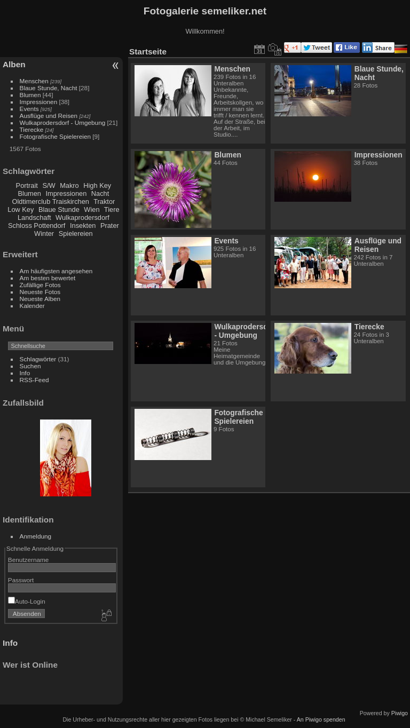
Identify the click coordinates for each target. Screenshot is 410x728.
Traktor (104, 201)
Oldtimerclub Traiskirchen (50, 201)
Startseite (148, 51)
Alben (14, 64)
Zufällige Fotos (40, 284)
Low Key (20, 209)
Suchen (30, 365)
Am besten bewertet (48, 277)
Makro (69, 185)
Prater (109, 225)
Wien (91, 209)
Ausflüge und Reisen (49, 115)
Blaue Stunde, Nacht (48, 87)
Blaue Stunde (59, 209)
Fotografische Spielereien (55, 136)
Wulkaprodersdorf (82, 217)
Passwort (21, 579)
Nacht (100, 193)
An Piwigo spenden (321, 719)
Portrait (27, 185)
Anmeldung (36, 536)
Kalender (32, 305)
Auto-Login (26, 601)
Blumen (30, 94)
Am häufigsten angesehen (56, 270)
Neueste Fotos (40, 291)
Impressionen (39, 101)
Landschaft (34, 217)
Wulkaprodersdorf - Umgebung (63, 122)
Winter (44, 234)
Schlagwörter (38, 358)
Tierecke (32, 129)
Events (29, 108)
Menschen (34, 80)
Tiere (112, 209)
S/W (48, 185)
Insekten (83, 225)
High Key (97, 185)
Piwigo (399, 713)
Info (25, 372)
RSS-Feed (34, 379)
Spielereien (76, 234)
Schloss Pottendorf (36, 225)
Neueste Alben (40, 298)
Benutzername (28, 559)
